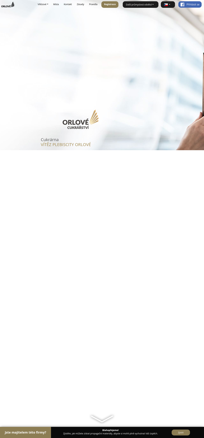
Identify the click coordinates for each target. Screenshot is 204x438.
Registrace (110, 4)
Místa (56, 4)
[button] (168, 4)
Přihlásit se (189, 4)
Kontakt (68, 4)
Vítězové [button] (42, 4)
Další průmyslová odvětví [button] (139, 4)
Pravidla (93, 4)
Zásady (80, 4)
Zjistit (181, 432)
